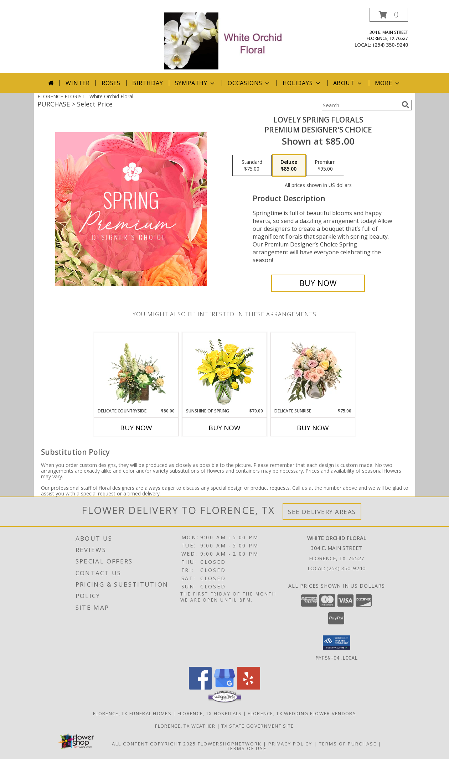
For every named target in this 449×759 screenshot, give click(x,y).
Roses (111, 83)
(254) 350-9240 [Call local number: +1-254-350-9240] (390, 44)
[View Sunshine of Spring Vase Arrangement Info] (224, 370)
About (348, 83)
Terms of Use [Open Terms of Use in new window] (247, 748)
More (388, 83)
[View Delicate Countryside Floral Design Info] (136, 370)
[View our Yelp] (248, 687)
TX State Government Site (257, 725)
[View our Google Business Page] (224, 687)
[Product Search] (360, 105)
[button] (389, 15)
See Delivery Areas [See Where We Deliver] (322, 512)
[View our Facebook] (200, 687)
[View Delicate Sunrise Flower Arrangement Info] (313, 370)
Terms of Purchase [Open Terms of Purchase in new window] (348, 743)
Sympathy (195, 83)
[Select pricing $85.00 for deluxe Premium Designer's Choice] (289, 165)
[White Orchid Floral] (225, 40)
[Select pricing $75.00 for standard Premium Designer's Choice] (252, 165)
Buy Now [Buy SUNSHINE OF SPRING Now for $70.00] (224, 427)
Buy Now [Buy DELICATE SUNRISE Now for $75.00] (313, 427)
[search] (405, 105)
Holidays (302, 83)
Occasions (249, 83)
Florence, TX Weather (185, 725)
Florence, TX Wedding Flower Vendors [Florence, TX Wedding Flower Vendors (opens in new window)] (302, 713)
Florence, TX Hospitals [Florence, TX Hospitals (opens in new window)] (209, 713)
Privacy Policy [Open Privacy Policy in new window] (290, 743)
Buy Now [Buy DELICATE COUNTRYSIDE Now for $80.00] (136, 427)
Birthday (147, 83)
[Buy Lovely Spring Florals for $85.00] (318, 283)
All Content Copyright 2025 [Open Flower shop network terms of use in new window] (154, 743)
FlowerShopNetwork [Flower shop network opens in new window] (230, 743)
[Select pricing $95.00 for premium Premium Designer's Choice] (325, 165)
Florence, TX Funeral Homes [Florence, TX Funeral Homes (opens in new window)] (132, 713)
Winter (78, 83)
